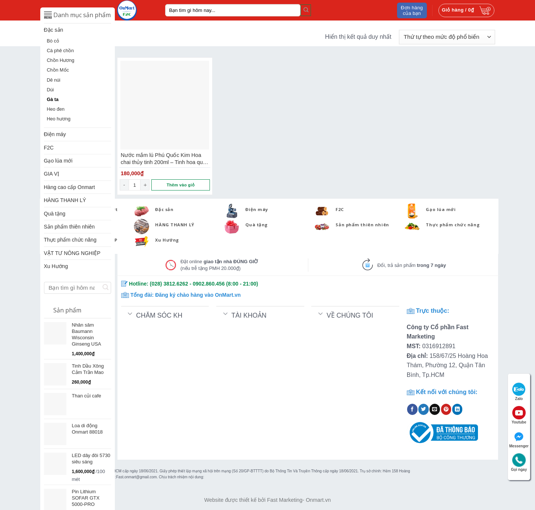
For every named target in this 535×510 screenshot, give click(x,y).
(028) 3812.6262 (169, 284)
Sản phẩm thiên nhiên (69, 227)
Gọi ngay (519, 462)
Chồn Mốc (58, 70)
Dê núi (53, 80)
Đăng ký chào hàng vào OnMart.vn (198, 295)
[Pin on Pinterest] (446, 409)
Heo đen (56, 109)
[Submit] (305, 10)
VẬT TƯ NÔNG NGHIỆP (72, 253)
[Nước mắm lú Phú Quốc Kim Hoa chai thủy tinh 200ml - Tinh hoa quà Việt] (164, 105)
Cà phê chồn (60, 50)
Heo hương (59, 119)
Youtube (519, 415)
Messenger (519, 439)
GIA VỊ (52, 174)
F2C (49, 148)
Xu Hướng (56, 266)
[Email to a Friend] (434, 409)
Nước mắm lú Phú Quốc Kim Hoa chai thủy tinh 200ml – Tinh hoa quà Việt (163, 159)
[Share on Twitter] (423, 409)
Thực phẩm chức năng (70, 240)
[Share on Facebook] (412, 409)
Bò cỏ (53, 41)
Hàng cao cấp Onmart (69, 187)
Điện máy (55, 134)
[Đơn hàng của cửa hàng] (447, 37)
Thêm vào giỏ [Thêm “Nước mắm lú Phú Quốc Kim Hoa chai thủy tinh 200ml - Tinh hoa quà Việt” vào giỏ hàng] (181, 185)
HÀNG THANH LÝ (65, 200)
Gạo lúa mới (58, 161)
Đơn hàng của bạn (412, 10)
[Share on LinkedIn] (457, 409)
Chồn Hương (61, 60)
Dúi (50, 89)
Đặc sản (53, 30)
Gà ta (53, 99)
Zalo (519, 391)
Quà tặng (55, 214)
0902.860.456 (209, 284)
